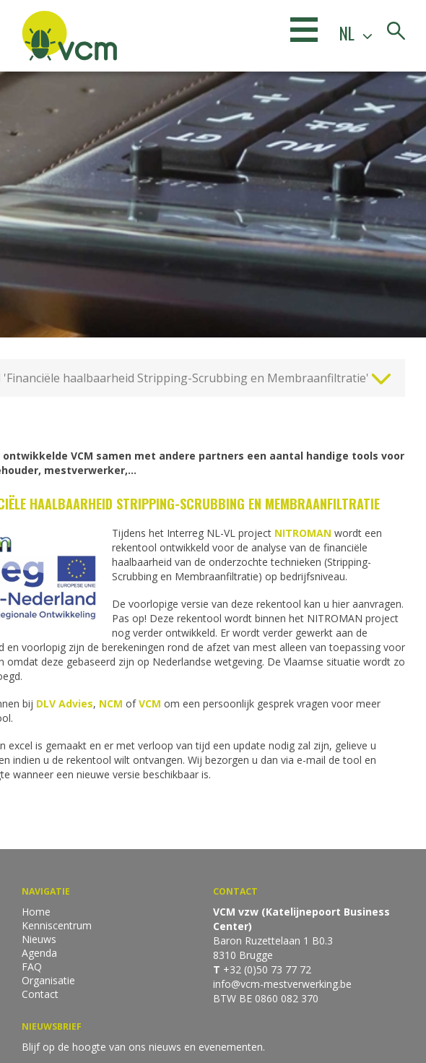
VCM (151, 703)
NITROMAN (304, 533)
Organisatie (48, 980)
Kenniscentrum (57, 925)
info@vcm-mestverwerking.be (282, 984)
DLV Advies (64, 703)
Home (36, 911)
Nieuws (39, 939)
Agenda (39, 953)
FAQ (32, 966)
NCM (111, 703)
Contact (40, 994)
